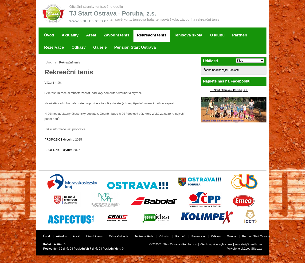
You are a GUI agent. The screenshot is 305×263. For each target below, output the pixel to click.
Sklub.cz (256, 248)
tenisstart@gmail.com (248, 244)
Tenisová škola (188, 35)
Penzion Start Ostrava (135, 47)
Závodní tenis (116, 35)
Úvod (49, 35)
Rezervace (54, 47)
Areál (91, 35)
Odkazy (78, 47)
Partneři (239, 35)
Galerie (100, 47)
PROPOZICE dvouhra (59, 139)
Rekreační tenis (151, 35)
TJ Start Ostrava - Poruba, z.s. (229, 90)
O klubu (217, 35)
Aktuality (70, 35)
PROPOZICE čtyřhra (58, 150)
